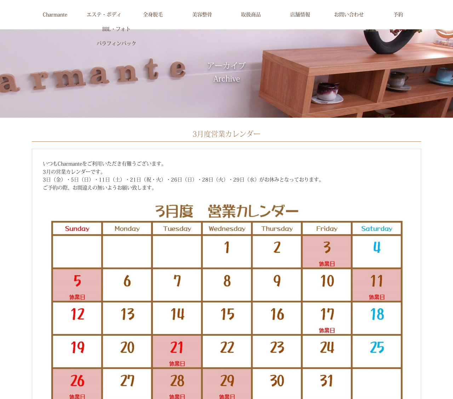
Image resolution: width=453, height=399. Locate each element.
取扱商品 (251, 14)
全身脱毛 (153, 14)
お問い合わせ (349, 14)
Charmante (55, 14)
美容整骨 (202, 14)
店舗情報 (300, 14)
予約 (398, 14)
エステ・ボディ (104, 14)
